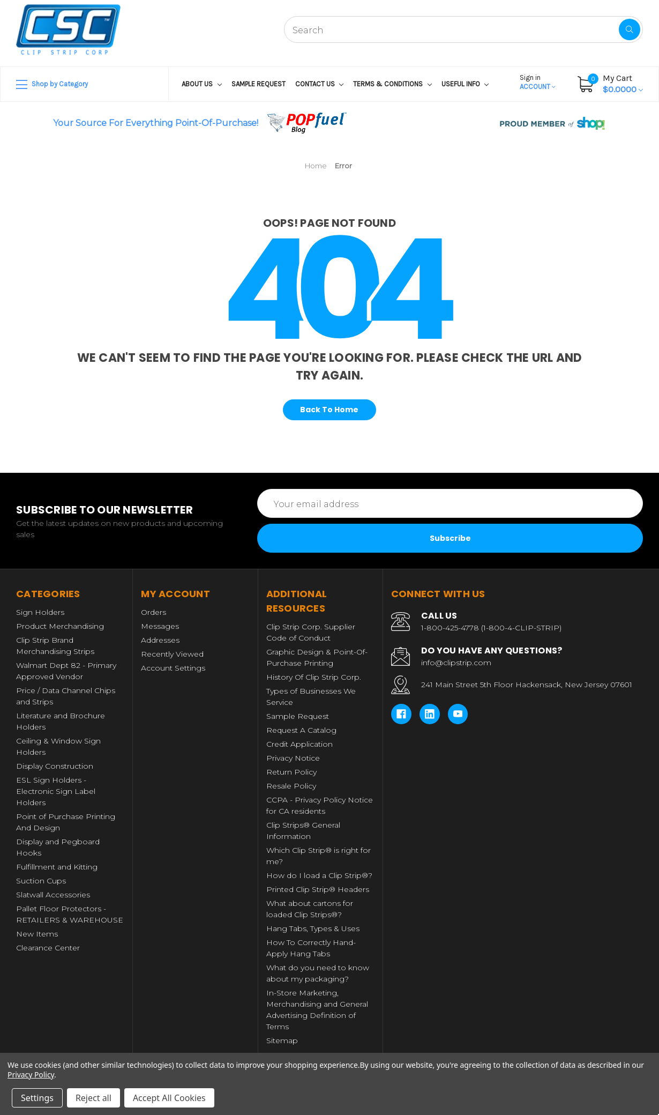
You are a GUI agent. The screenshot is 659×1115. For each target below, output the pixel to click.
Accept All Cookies (169, 1098)
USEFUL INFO (465, 84)
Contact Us (319, 84)
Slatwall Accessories (53, 895)
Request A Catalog (301, 730)
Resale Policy (291, 786)
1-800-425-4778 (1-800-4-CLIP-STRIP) (491, 628)
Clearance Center (48, 948)
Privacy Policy (31, 1074)
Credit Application (299, 744)
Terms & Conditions (392, 84)
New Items (37, 934)
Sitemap (282, 1040)
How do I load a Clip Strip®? (319, 875)
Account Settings (173, 668)
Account (538, 82)
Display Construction (54, 766)
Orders (153, 612)
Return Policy (291, 772)
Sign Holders (40, 612)
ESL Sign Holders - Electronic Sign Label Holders (55, 791)
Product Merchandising (60, 626)
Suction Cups (41, 881)
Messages (160, 626)
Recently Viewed (172, 654)
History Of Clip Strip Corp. (313, 677)
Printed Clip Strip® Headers (317, 889)
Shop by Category (52, 84)
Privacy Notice (293, 758)
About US (202, 84)
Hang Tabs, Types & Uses (313, 928)
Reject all (93, 1098)
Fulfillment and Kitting (57, 867)
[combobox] (463, 29)
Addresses (160, 640)
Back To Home (329, 409)
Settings (37, 1098)
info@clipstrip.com (456, 662)
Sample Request (258, 84)
